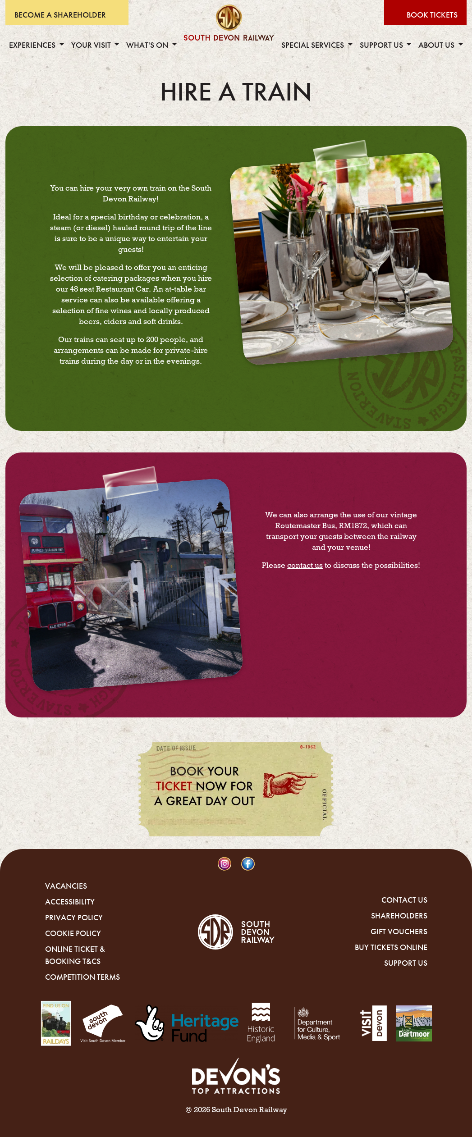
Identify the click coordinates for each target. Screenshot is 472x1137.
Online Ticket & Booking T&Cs (75, 955)
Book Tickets (432, 15)
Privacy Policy (74, 917)
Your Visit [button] (92, 45)
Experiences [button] (33, 45)
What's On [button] (148, 45)
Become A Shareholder (60, 15)
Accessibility (70, 902)
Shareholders (399, 916)
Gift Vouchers (399, 931)
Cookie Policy (73, 933)
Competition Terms (82, 977)
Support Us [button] (382, 45)
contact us (305, 565)
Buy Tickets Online (391, 947)
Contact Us (404, 900)
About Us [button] (437, 45)
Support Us (405, 963)
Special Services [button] (313, 45)
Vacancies (66, 886)
